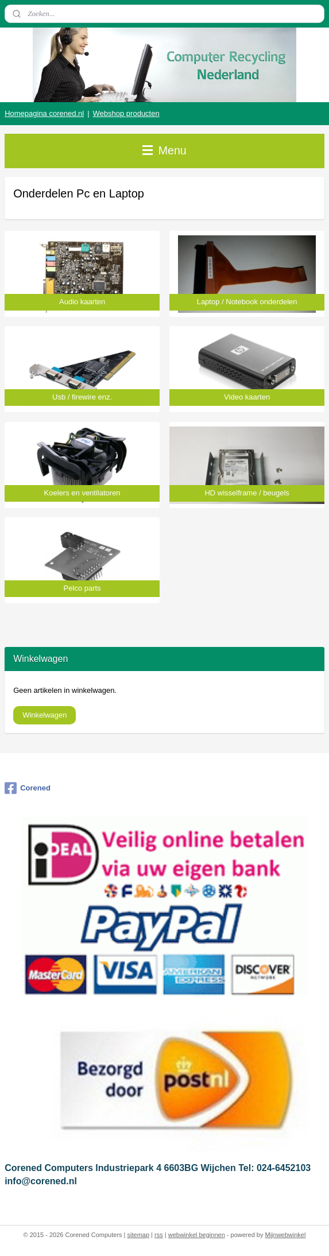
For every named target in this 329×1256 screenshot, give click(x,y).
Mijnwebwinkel (285, 1234)
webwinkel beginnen (196, 1234)
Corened (28, 788)
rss (158, 1234)
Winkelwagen (44, 715)
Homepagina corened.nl (44, 113)
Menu (164, 150)
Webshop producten (126, 113)
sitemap (138, 1234)
